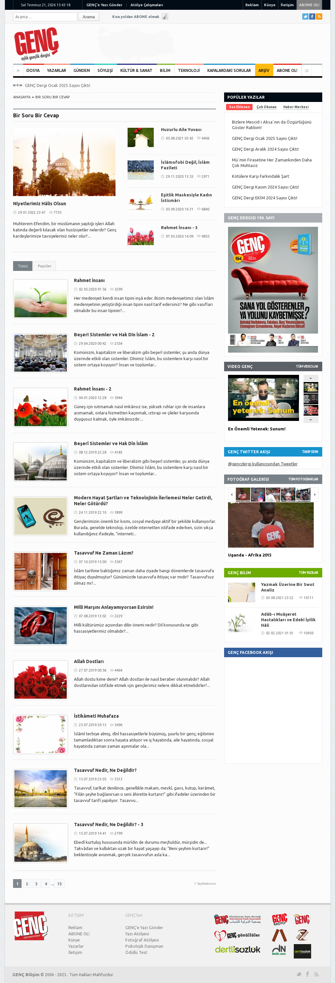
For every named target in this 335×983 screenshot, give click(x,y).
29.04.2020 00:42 (92, 343)
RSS (319, 16)
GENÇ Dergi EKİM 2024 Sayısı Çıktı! (264, 197)
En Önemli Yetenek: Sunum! (257, 428)
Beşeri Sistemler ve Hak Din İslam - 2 (114, 334)
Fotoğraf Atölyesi (142, 940)
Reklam (252, 5)
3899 (118, 512)
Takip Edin (310, 452)
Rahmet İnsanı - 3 (179, 227)
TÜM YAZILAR (308, 573)
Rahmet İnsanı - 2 (92, 389)
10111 (308, 598)
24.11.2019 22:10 (92, 512)
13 (59, 884)
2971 (205, 176)
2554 (118, 343)
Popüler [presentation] (44, 266)
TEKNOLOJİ (189, 70)
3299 (118, 289)
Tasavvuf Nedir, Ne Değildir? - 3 (108, 824)
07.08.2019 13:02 (92, 616)
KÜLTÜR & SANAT (136, 70)
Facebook (312, 16)
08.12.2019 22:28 (92, 452)
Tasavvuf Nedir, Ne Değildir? (105, 770)
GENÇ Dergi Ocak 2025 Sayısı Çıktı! (57, 85)
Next (21, 85)
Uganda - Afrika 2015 (250, 555)
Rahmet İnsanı (89, 280)
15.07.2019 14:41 (92, 833)
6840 (205, 209)
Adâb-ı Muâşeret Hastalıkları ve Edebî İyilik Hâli (288, 619)
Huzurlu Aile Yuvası (181, 129)
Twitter (305, 16)
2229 (118, 616)
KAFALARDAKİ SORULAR (229, 70)
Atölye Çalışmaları (147, 5)
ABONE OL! (309, 5)
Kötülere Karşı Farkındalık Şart (260, 176)
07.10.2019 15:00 (92, 562)
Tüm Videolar (307, 366)
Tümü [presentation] (23, 266)
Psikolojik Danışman (144, 946)
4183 (118, 452)
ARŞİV (263, 70)
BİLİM (165, 70)
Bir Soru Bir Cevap (52, 97)
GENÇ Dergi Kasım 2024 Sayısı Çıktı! (265, 187)
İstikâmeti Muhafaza (96, 716)
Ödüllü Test (136, 952)
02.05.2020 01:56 (92, 289)
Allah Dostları (89, 661)
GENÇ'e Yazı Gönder (104, 5)
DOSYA (33, 70)
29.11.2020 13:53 (179, 176)
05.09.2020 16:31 (179, 209)
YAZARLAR (56, 70)
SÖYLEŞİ (105, 70)
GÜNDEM (82, 70)
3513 (118, 779)
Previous (14, 85)
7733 (58, 212)
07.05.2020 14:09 (179, 236)
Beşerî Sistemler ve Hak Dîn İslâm (111, 443)
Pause (17, 85)
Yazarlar (76, 946)
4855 (205, 236)
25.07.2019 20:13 (92, 725)
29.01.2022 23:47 (31, 212)
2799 (118, 833)
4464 (118, 670)
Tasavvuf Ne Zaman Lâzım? (103, 553)
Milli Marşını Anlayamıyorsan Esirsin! (113, 607)
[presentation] (239, 107)
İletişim (287, 5)
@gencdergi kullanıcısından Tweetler (263, 463)
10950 (308, 633)
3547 (118, 562)
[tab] (22, 266)
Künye (269, 5)
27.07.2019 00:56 (92, 670)
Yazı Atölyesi (137, 933)
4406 (205, 138)
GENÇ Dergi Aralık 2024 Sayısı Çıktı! (265, 149)
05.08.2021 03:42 (179, 138)
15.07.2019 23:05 (92, 779)
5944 (118, 398)
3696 (118, 725)
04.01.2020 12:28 (92, 398)
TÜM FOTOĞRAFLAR (303, 479)
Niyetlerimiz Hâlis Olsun (39, 203)
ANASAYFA (21, 97)
